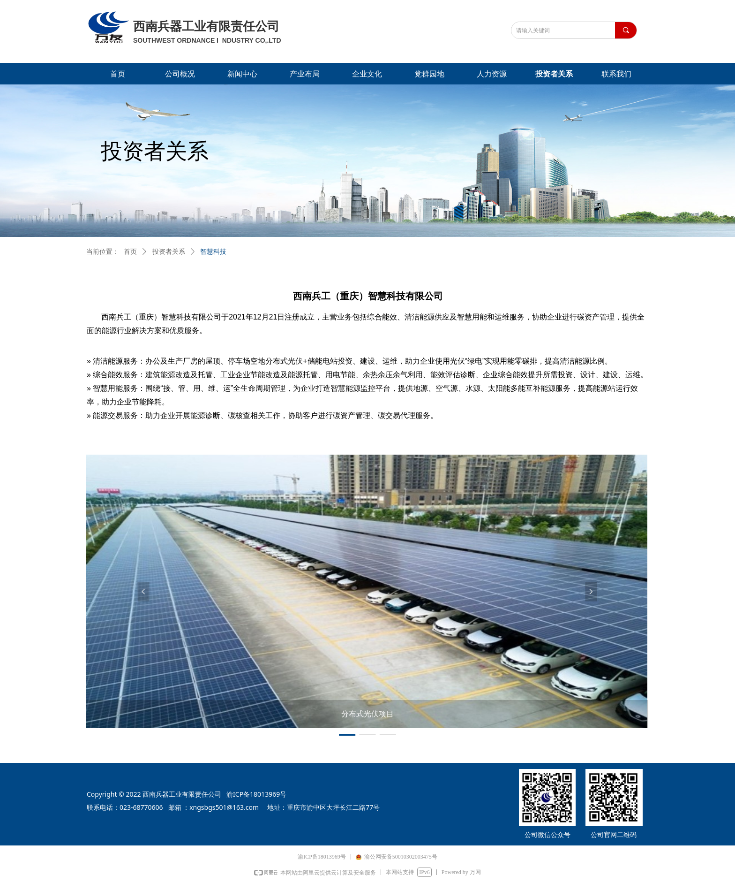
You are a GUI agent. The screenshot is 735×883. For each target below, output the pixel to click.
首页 (130, 251)
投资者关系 (168, 251)
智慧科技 (213, 251)
